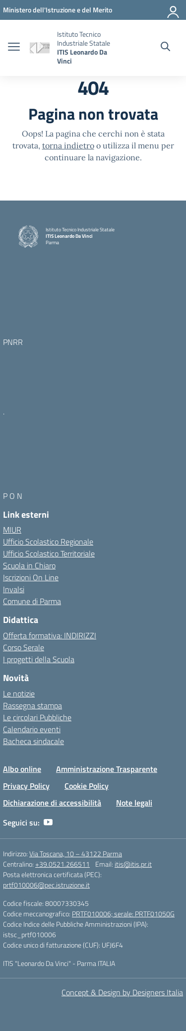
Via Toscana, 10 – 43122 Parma (75, 853)
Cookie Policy (86, 786)
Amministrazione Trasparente (106, 769)
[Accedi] (173, 9)
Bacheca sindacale (33, 741)
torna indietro (68, 145)
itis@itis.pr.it (133, 864)
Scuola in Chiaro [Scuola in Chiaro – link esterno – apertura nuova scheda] (29, 565)
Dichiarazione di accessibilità (52, 803)
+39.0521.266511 (62, 864)
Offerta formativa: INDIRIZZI (49, 635)
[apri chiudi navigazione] (14, 48)
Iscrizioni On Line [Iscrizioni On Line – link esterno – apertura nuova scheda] (31, 577)
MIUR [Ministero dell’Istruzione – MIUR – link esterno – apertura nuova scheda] (12, 530)
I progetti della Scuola (38, 659)
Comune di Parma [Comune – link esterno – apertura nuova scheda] (32, 601)
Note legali (134, 803)
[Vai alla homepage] (40, 48)
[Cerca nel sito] (165, 47)
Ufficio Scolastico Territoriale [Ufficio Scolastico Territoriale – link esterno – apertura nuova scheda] (49, 553)
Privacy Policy (26, 786)
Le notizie (19, 693)
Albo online (22, 769)
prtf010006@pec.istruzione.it (46, 885)
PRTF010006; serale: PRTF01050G (123, 913)
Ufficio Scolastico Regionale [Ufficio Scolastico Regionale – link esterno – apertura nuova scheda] (48, 542)
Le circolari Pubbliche (37, 717)
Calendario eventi (32, 729)
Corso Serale (23, 647)
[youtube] (48, 822)
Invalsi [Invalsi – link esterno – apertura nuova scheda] (13, 589)
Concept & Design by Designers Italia (122, 992)
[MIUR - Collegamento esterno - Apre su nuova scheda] (57, 9)
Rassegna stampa (32, 705)
